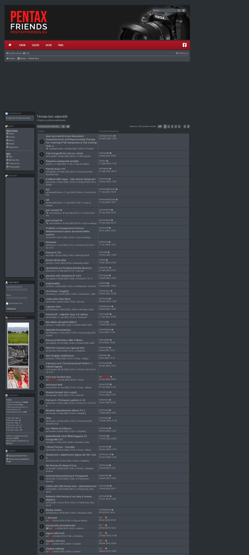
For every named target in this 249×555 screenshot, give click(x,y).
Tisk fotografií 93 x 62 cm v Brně (64, 153)
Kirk (50, 263)
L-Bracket (51, 517)
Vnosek (52, 301)
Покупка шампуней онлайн (62, 161)
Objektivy (80, 350)
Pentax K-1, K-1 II (84, 278)
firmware (51, 242)
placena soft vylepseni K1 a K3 (63, 275)
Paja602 (52, 343)
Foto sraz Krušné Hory (58, 376)
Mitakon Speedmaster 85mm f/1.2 (65, 410)
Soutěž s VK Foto (55, 540)
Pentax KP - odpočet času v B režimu (67, 314)
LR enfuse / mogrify (57, 291)
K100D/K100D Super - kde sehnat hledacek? (71, 179)
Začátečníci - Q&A (87, 294)
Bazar (49, 45)
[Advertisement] (97, 85)
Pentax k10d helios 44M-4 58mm (64, 340)
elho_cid (52, 379)
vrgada (52, 278)
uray (51, 325)
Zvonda (52, 369)
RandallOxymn (55, 192)
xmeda (52, 182)
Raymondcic (57, 148)
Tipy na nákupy (82, 164)
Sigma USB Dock (55, 533)
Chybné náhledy (55, 548)
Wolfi (51, 286)
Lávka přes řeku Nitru (58, 298)
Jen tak (81, 270)
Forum (22, 45)
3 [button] (172, 126)
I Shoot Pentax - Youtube (60, 446)
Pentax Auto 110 (55, 168)
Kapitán (52, 171)
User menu (12, 282)
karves (52, 245)
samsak (52, 395)
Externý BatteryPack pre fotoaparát (67, 475)
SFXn (48, 418)
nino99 (52, 237)
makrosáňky (53, 283)
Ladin (51, 255)
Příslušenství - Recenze (85, 286)
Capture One (53, 306)
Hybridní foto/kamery (58, 329)
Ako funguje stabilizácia (60, 355)
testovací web (54, 384)
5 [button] (179, 126)
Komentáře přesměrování (60, 525)
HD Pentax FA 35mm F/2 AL (61, 465)
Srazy (81, 379)
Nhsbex (9, 443)
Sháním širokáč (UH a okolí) (61, 392)
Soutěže (77, 543)
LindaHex (56, 213)
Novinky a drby (86, 309)
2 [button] (168, 126)
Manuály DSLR (82, 255)
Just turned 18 (54, 210)
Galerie (35, 45)
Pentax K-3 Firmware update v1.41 (65, 400)
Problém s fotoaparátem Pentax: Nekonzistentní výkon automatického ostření (67, 231)
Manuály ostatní (81, 263)
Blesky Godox (53, 509)
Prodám (90, 148)
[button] (159, 126)
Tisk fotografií (84, 156)
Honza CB (53, 460)
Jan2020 (52, 387)
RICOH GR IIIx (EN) (56, 260)
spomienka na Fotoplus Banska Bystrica (69, 267)
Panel (61, 45)
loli (47, 189)
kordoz (52, 270)
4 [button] (175, 126)
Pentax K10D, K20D (85, 343)
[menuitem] (26, 53)
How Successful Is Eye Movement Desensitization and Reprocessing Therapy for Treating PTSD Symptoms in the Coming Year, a (71, 140)
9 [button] (184, 126)
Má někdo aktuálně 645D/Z (61, 322)
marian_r (53, 294)
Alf (50, 520)
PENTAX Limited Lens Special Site (65, 347)
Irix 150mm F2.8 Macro (58, 428)
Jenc (51, 164)
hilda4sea (53, 309)
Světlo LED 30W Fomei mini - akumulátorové (71, 486)
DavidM (52, 156)
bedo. (51, 358)
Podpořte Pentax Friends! (18, 118)
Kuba (51, 442)
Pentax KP (82, 317)
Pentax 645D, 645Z (83, 325)
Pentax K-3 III (53, 252)
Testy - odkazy (81, 358)
